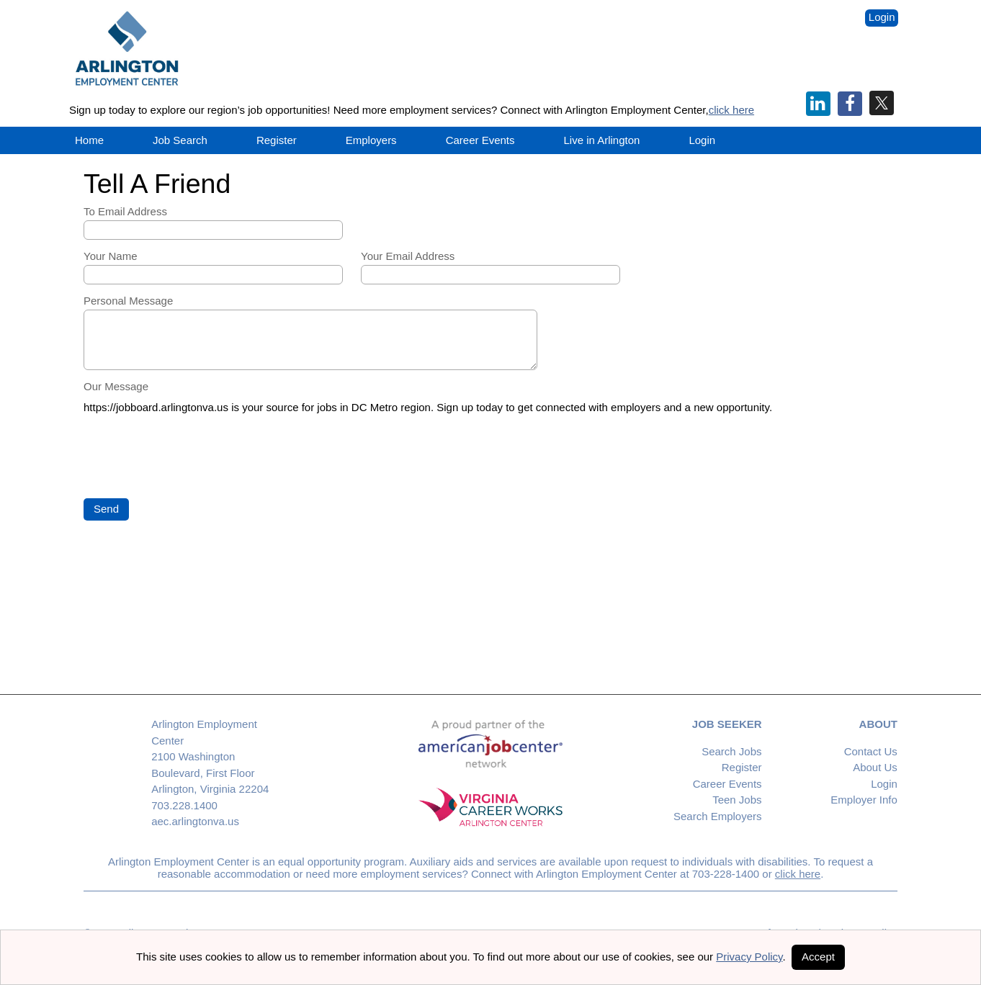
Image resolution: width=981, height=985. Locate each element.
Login (882, 17)
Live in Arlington (602, 140)
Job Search (180, 140)
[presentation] (193, 457)
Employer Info (863, 799)
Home (89, 140)
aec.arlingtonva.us (195, 821)
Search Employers (717, 816)
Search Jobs (731, 751)
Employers (371, 140)
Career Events (727, 784)
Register (276, 140)
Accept (818, 956)
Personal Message (128, 300)
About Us (875, 767)
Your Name (111, 256)
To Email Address (125, 211)
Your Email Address (407, 256)
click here (731, 110)
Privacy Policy (749, 956)
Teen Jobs (736, 799)
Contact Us (870, 751)
